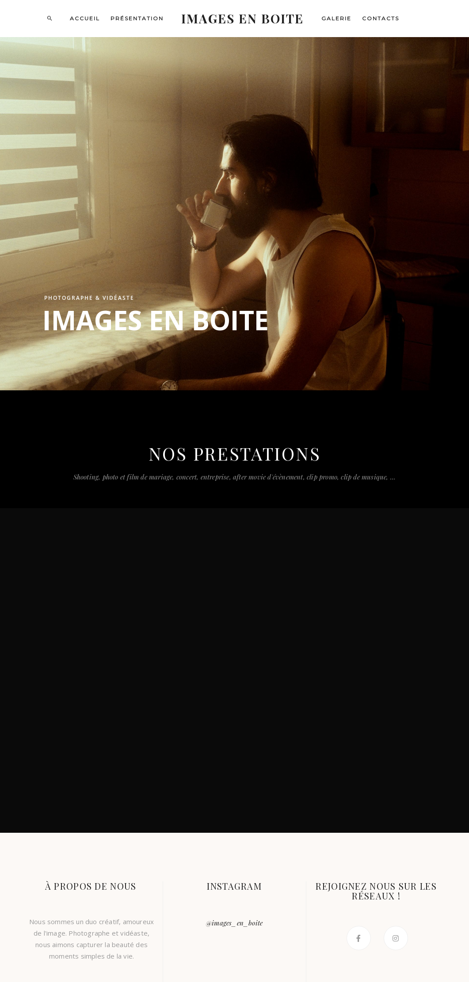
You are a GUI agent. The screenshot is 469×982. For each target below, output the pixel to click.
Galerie (336, 18)
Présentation (137, 18)
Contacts (380, 18)
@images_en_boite (234, 922)
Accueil (85, 18)
